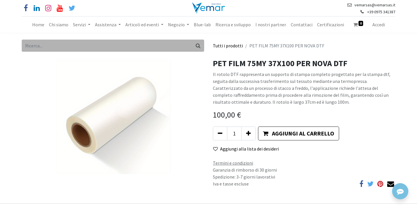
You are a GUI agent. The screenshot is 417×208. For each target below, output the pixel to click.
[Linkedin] (36, 8)
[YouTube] (60, 8)
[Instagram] (48, 8)
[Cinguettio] (71, 8)
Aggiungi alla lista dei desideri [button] (246, 149)
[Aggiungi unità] (248, 133)
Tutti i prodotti (228, 46)
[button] (298, 133)
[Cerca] (198, 46)
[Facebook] (26, 8)
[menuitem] (38, 24)
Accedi (378, 24)
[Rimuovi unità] (220, 133)
